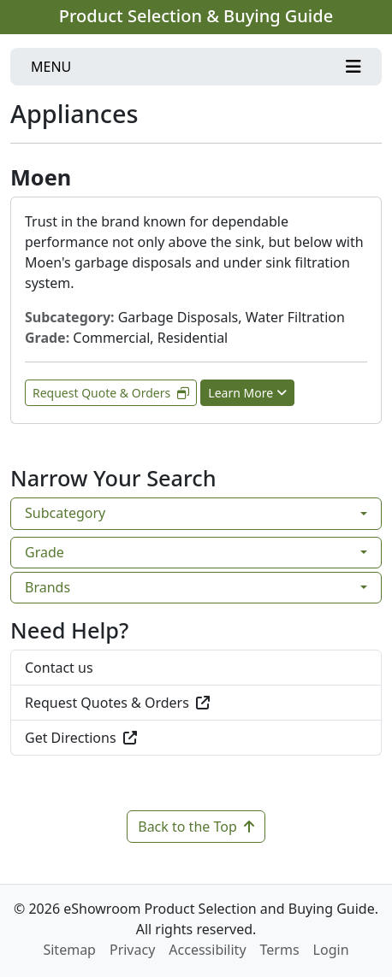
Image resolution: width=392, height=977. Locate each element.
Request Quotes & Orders (117, 702)
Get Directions (81, 737)
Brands (47, 587)
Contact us (59, 667)
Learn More (247, 393)
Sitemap (69, 949)
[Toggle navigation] (196, 67)
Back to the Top (196, 826)
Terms (280, 949)
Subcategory (65, 512)
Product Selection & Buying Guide (196, 15)
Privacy (132, 949)
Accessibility (207, 949)
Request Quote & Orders (111, 393)
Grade (44, 552)
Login (331, 949)
